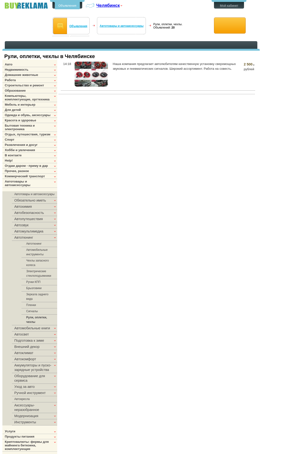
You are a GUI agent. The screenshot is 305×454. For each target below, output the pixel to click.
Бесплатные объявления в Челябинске (26, 6)
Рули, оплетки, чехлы (36, 320)
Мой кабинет (229, 5)
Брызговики (34, 288)
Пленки (31, 305)
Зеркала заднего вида (37, 297)
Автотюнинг (34, 243)
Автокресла (22, 399)
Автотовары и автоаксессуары (121, 26)
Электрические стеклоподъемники (38, 273)
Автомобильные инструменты (37, 252)
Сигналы (32, 311)
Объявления (67, 5)
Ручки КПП (33, 282)
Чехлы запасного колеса (37, 263)
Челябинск (108, 5)
